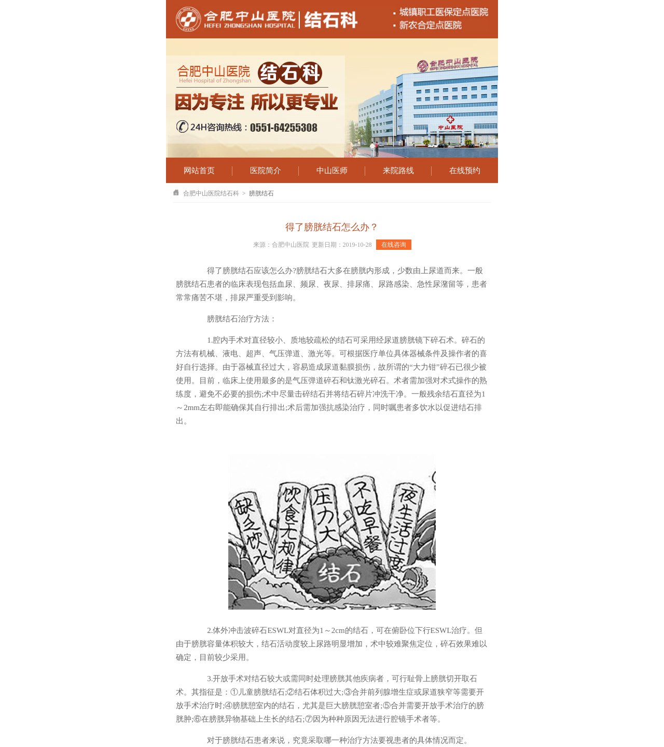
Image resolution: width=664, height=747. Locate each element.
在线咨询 (393, 244)
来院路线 (398, 170)
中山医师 (332, 170)
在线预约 (464, 170)
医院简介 (265, 170)
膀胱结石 (261, 193)
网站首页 (199, 170)
